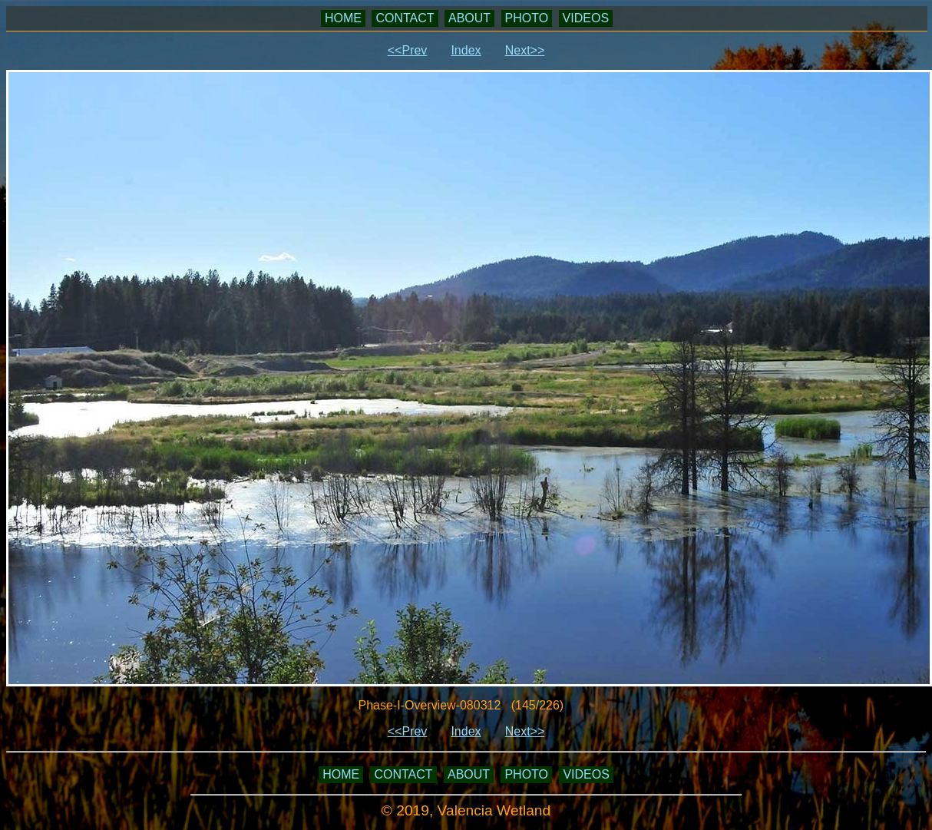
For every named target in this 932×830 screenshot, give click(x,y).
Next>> (525, 50)
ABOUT (469, 18)
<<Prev (408, 50)
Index (466, 50)
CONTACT (404, 18)
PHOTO (527, 18)
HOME (343, 18)
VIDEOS (586, 18)
